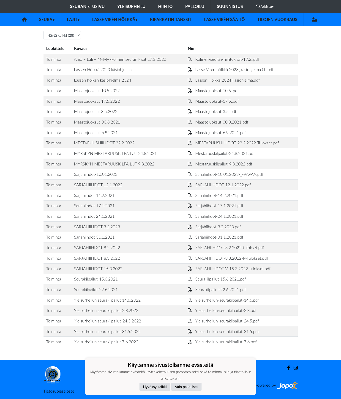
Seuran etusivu (87, 6)
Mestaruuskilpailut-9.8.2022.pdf (220, 163)
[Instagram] (294, 368)
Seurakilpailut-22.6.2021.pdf (217, 289)
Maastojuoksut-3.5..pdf (212, 111)
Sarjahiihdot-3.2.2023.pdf (214, 226)
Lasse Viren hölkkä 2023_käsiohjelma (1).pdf (230, 69)
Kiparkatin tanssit (170, 19)
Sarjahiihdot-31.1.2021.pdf (215, 236)
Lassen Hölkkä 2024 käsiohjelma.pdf (224, 80)
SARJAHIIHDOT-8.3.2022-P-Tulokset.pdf (228, 258)
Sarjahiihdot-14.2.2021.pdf (215, 195)
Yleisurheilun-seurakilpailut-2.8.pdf (222, 310)
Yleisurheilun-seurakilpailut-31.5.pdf (223, 331)
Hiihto (165, 6)
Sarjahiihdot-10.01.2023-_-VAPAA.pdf (225, 174)
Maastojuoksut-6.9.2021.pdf (217, 132)
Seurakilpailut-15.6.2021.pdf (217, 278)
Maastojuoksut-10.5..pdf (213, 90)
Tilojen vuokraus (277, 19)
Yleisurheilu (131, 6)
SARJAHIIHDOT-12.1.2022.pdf (219, 184)
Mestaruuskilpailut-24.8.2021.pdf (221, 153)
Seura (47, 19)
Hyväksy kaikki (155, 386)
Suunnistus (230, 6)
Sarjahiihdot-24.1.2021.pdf (215, 216)
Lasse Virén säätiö (224, 19)
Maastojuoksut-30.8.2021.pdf (218, 121)
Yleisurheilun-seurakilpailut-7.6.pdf (222, 341)
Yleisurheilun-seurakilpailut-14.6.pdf (223, 300)
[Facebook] (286, 368)
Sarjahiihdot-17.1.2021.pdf (215, 205)
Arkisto (265, 6)
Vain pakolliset (186, 386)
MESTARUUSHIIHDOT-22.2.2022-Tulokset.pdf (233, 142)
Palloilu (194, 6)
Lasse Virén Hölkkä (114, 19)
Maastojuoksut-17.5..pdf (213, 101)
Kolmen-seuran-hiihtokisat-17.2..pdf (223, 59)
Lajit (73, 19)
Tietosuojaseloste (59, 390)
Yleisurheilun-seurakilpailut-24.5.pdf (223, 320)
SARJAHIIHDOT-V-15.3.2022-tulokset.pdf (229, 268)
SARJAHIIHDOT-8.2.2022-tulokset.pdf (226, 247)
